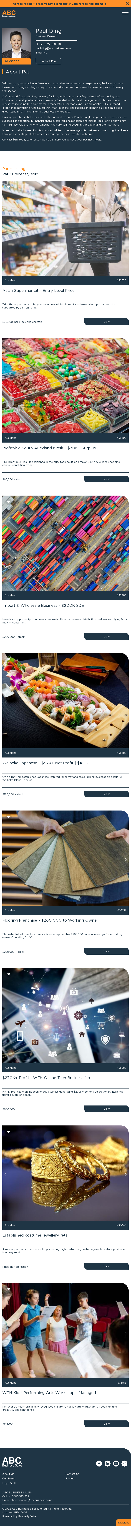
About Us (8, 1474)
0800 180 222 (20, 1496)
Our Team (8, 1478)
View (106, 321)
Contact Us (72, 1474)
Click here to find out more (89, 4)
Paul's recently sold (20, 174)
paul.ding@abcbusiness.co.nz (53, 48)
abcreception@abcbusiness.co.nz (31, 1500)
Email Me (41, 52)
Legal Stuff (9, 1483)
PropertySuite (27, 1516)
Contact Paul (48, 61)
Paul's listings (14, 169)
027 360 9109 (53, 44)
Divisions (123, 1522)
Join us (70, 1478)
